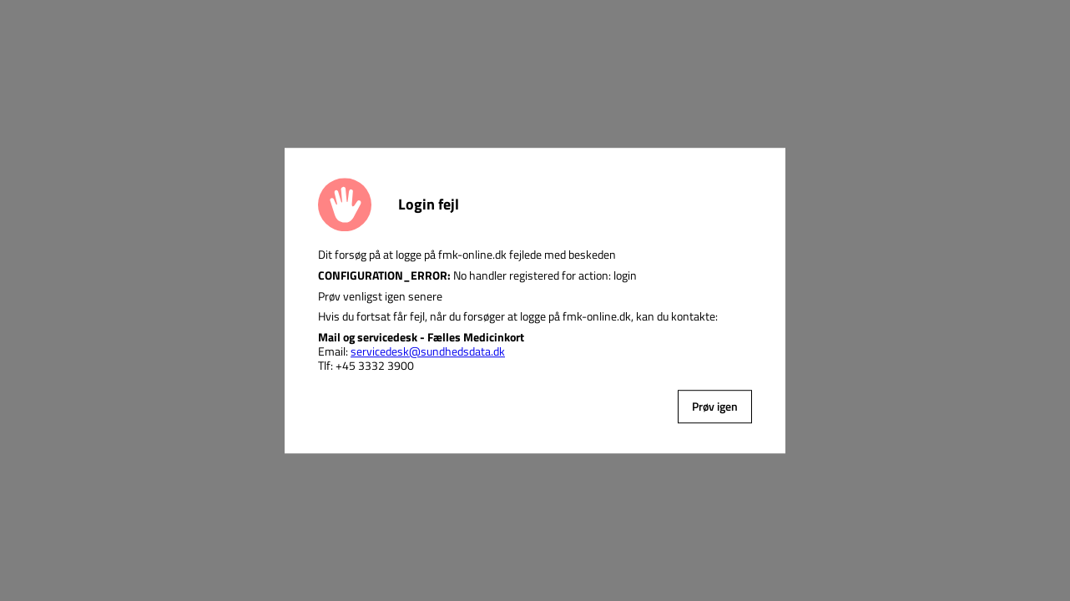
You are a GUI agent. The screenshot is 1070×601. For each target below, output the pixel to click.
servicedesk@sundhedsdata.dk (428, 351)
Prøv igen (715, 406)
